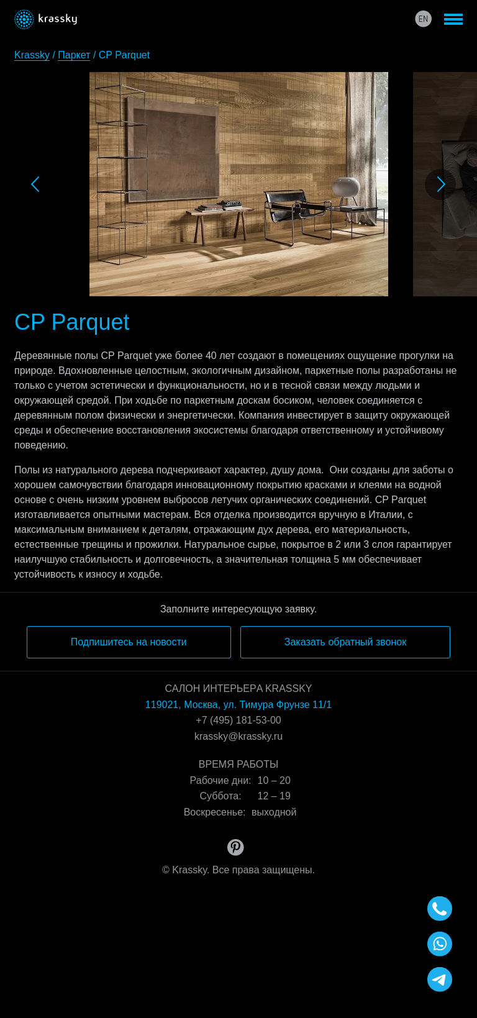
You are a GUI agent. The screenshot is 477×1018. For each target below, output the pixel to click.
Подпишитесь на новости (129, 642)
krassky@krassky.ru (238, 736)
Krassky (32, 55)
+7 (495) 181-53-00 (238, 720)
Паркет (74, 55)
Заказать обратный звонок (345, 642)
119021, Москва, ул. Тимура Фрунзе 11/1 (238, 704)
